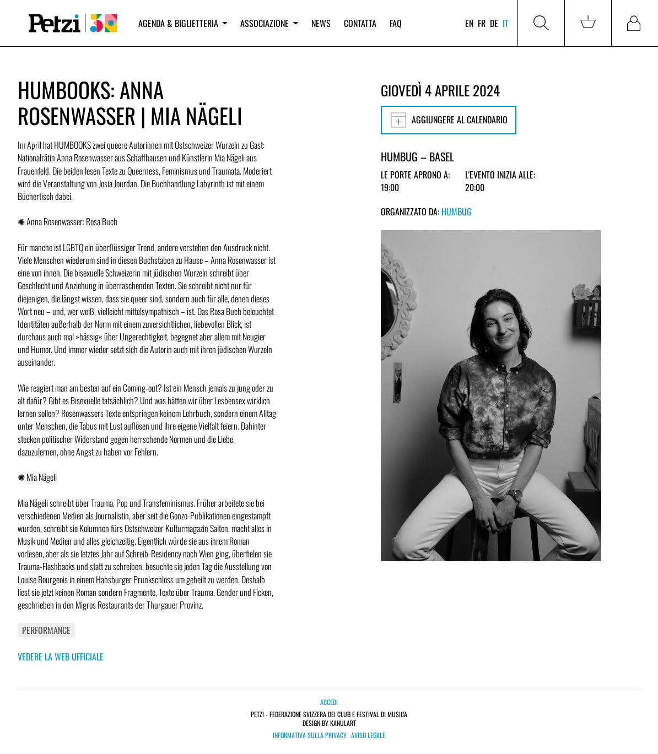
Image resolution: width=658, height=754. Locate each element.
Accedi (329, 702)
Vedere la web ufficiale (61, 656)
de (494, 23)
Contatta (360, 23)
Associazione (269, 23)
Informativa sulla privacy (310, 735)
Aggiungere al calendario (449, 120)
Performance (46, 630)
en (469, 23)
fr (482, 23)
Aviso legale (368, 735)
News (321, 23)
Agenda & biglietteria (182, 23)
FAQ (396, 23)
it (506, 23)
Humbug (456, 211)
